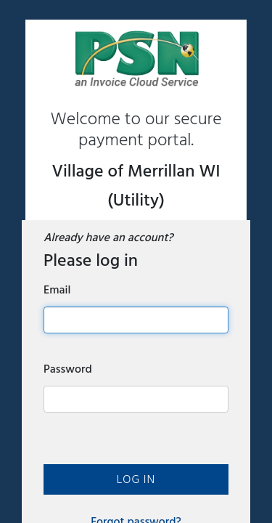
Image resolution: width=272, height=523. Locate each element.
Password (68, 369)
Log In (136, 479)
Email (57, 290)
